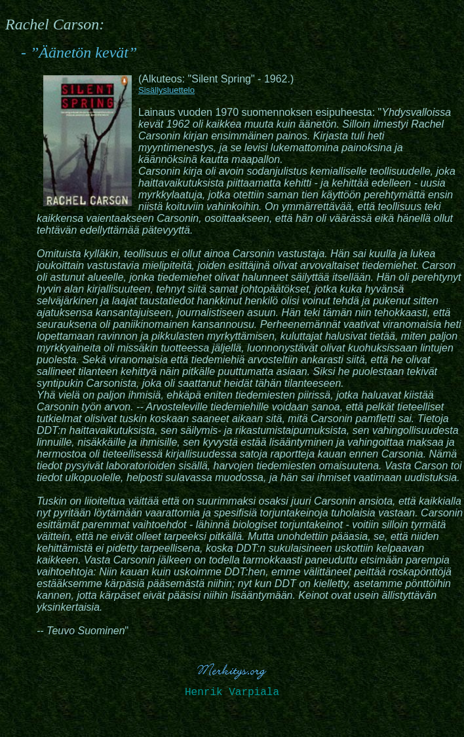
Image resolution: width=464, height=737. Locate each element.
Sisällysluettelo (166, 90)
